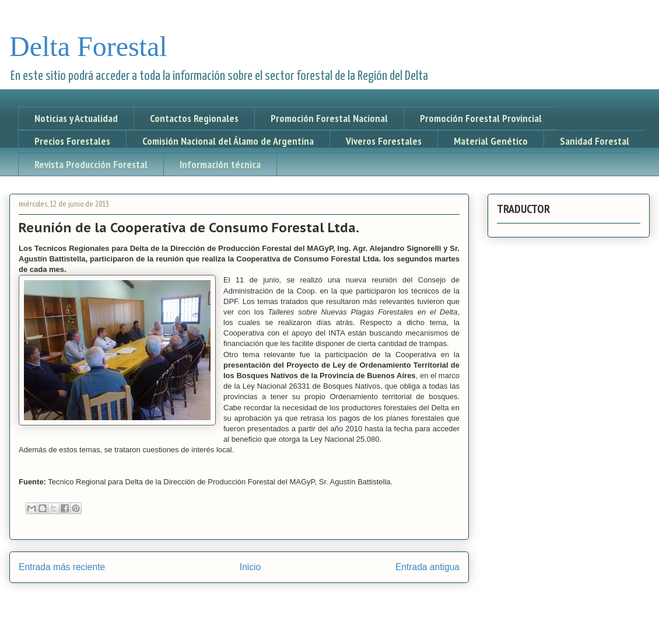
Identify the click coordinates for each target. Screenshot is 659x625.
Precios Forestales (72, 141)
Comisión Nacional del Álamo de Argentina (228, 141)
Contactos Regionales (194, 118)
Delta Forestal (88, 46)
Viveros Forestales (384, 141)
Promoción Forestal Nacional (329, 118)
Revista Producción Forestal (91, 164)
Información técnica (220, 164)
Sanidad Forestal (594, 141)
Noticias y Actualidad (76, 118)
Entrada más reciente (62, 567)
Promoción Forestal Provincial (481, 118)
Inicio (250, 567)
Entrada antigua (427, 567)
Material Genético (491, 141)
